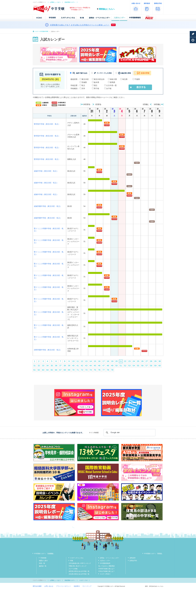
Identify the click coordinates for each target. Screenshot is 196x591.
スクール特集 (73, 569)
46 (99, 366)
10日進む (157, 104)
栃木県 (96, 82)
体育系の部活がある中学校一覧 (79, 571)
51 (121, 366)
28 (151, 361)
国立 (95, 85)
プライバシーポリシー (63, 586)
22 (125, 361)
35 (52, 366)
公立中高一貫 (111, 85)
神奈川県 (113, 79)
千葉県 (137, 79)
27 (147, 361)
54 (134, 366)
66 (56, 370)
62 (39, 370)
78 (108, 370)
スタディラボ (83, 580)
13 (86, 361)
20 (116, 361)
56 (142, 366)
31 (34, 366)
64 (47, 370)
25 (138, 361)
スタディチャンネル (76, 558)
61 (34, 370)
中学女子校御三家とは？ (106, 571)
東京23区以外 (99, 79)
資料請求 (132, 558)
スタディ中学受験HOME (41, 31)
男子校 (96, 88)
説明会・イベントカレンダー (109, 558)
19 (112, 361)
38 (65, 366)
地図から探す (43, 560)
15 (95, 361)
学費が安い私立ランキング (77, 566)
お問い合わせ (48, 586)
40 (73, 366)
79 (112, 370)
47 (103, 366)
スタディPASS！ (105, 574)
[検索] (129, 432)
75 (95, 370)
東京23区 (85, 79)
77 (103, 370)
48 (108, 366)
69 (69, 370)
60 (160, 366)
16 (99, 361)
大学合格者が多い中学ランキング (80, 563)
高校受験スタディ (70, 2)
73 (86, 370)
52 (125, 366)
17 (103, 361)
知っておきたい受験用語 (106, 566)
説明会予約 (133, 560)
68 (65, 370)
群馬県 (112, 82)
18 (108, 361)
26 (142, 361)
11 (78, 361)
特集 (71, 560)
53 (129, 366)
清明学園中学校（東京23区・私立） (48, 350)
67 (60, 370)
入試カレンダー (105, 560)
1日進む (146, 104)
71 (78, 370)
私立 (83, 85)
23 (129, 361)
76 (99, 370)
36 (56, 366)
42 (82, 366)
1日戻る (98, 104)
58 (151, 366)
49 (112, 366)
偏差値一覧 (42, 566)
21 (121, 361)
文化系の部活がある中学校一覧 (79, 574)
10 (73, 361)
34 (47, 366)
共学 (83, 88)
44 (90, 366)
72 (82, 370)
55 (138, 366)
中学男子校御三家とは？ (106, 569)
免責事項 (77, 586)
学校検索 (43, 558)
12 (82, 361)
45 (95, 366)
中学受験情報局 (105, 563)
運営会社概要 (37, 586)
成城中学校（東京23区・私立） (46, 171)
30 (160, 361)
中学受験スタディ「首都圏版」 (44, 553)
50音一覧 (42, 563)
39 (69, 366)
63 (43, 370)
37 (60, 366)
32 (39, 366)
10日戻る (86, 104)
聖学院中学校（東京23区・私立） (47, 124)
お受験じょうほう (55, 2)
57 (147, 366)
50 (116, 366)
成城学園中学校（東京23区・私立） (48, 206)
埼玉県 (124, 79)
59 (155, 366)
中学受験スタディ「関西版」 (153, 553)
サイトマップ (86, 586)
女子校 (108, 88)
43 (86, 366)
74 (90, 370)
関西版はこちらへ (107, 9)
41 (78, 366)
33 (43, 366)
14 (90, 361)
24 (134, 361)
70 (73, 370)
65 (52, 370)
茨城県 (84, 82)
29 (155, 361)
